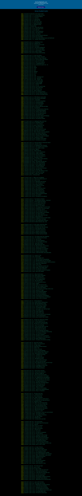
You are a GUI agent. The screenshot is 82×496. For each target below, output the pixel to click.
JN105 (22, 156)
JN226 (22, 327)
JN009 (22, 24)
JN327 (22, 471)
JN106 (22, 157)
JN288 (22, 414)
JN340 (22, 490)
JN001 (22, 13)
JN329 (22, 473)
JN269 (22, 388)
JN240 (22, 347)
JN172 (22, 249)
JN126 (22, 185)
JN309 (22, 444)
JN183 (22, 266)
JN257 (22, 372)
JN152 (22, 221)
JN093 (22, 138)
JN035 (22, 58)
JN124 (22, 182)
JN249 (22, 359)
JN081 (22, 122)
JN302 (22, 435)
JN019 (22, 35)
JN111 (22, 164)
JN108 (22, 160)
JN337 (22, 486)
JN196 (22, 284)
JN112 (22, 165)
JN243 (22, 351)
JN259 (22, 374)
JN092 (22, 137)
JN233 (22, 337)
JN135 (22, 199)
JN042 (22, 67)
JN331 (22, 476)
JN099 (22, 148)
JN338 (22, 487)
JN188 (22, 274)
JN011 (22, 27)
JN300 (22, 432)
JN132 (22, 193)
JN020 (22, 36)
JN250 (22, 361)
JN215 (22, 311)
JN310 (22, 447)
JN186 (22, 270)
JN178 (22, 259)
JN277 (22, 400)
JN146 (22, 213)
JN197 (22, 286)
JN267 (22, 385)
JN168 (22, 244)
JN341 (22, 491)
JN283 (22, 408)
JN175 (22, 255)
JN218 (22, 315)
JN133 (22, 195)
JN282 (22, 406)
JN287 (22, 413)
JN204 (22, 295)
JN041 (22, 66)
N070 (22, 106)
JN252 (22, 363)
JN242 (22, 350)
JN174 (22, 252)
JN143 (22, 209)
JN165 (22, 240)
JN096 (22, 144)
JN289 (22, 416)
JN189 (22, 275)
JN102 (22, 152)
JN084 (22, 126)
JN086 (22, 129)
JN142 (22, 208)
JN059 (22, 90)
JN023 (22, 42)
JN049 (22, 76)
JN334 (22, 482)
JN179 (22, 260)
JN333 (22, 479)
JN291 (22, 418)
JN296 (22, 427)
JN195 (22, 283)
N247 (22, 357)
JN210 (22, 304)
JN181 (22, 263)
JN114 (22, 168)
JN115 (22, 169)
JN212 (22, 307)
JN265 (22, 382)
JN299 (22, 431)
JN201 (22, 291)
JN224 (22, 325)
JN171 (22, 248)
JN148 (22, 216)
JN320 (22, 460)
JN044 (22, 70)
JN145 (22, 212)
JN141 (22, 207)
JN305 (22, 439)
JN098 (22, 146)
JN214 (22, 310)
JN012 (22, 28)
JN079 (22, 118)
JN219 (22, 317)
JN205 (22, 296)
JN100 (22, 149)
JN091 (22, 135)
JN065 (22, 99)
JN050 (22, 78)
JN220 (22, 319)
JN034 (22, 56)
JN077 (22, 115)
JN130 (22, 190)
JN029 (22, 50)
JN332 (22, 478)
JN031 (22, 52)
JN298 (22, 429)
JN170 (22, 247)
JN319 (22, 459)
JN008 (22, 23)
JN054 (22, 83)
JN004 (22, 17)
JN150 (22, 219)
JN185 (22, 268)
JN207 (22, 300)
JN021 (22, 38)
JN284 (22, 409)
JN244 (22, 353)
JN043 (22, 68)
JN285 (22, 410)
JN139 (22, 204)
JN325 (22, 468)
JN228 (22, 330)
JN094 (22, 140)
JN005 (22, 19)
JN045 (22, 71)
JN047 (22, 74)
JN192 (22, 279)
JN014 (22, 31)
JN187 (22, 271)
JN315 (22, 453)
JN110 (22, 162)
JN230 (22, 333)
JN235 (22, 339)
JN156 (22, 227)
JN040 (22, 64)
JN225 (22, 326)
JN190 (22, 276)
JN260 (22, 376)
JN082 (22, 123)
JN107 (22, 158)
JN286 (22, 412)
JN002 (22, 15)
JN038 (22, 62)
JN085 (22, 127)
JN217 (22, 314)
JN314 (22, 452)
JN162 (22, 236)
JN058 (22, 89)
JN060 (22, 91)
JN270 (22, 389)
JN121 (22, 178)
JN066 (22, 101)
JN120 (22, 177)
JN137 (22, 201)
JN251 (22, 362)
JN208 (22, 302)
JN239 (22, 346)
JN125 (22, 184)
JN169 (22, 245)
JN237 (22, 343)
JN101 (22, 150)
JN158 (22, 229)
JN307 (22, 441)
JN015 (22, 32)
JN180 (22, 262)
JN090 (22, 134)
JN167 (22, 243)
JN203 (22, 294)
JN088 (22, 131)
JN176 (22, 256)
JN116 (22, 170)
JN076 (22, 114)
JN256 (22, 370)
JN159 (22, 231)
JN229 (22, 331)
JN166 (22, 241)
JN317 (22, 456)
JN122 (22, 180)
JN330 (22, 475)
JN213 (22, 309)
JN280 (22, 404)
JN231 (22, 334)
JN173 (22, 251)
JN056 (22, 86)
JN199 (22, 288)
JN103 (22, 153)
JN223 (22, 323)
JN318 (22, 457)
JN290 (22, 417)
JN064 (22, 98)
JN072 (22, 109)
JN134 (22, 196)
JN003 (22, 16)
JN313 (22, 451)
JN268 (22, 386)
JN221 (22, 321)
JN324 (22, 467)
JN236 (22, 342)
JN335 (22, 483)
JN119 (22, 174)
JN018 (22, 34)
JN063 (22, 97)
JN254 (22, 366)
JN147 (22, 215)
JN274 (22, 396)
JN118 (22, 173)
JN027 (22, 47)
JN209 (22, 303)
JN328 (22, 472)
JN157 (22, 228)
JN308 (22, 443)
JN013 (22, 30)
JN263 (22, 380)
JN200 (22, 290)
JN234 (22, 338)
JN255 (22, 368)
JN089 (22, 133)
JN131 (22, 192)
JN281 (22, 405)
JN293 (22, 423)
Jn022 (22, 39)
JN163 (22, 237)
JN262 (22, 378)
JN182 (22, 264)
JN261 (22, 377)
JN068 (22, 103)
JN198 (22, 287)
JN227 (22, 329)
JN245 (22, 354)
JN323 (22, 465)
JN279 (22, 402)
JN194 (22, 282)
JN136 (22, 200)
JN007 (22, 21)
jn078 (22, 117)
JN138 (22, 203)
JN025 (22, 44)
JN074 (22, 111)
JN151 (22, 220)
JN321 (22, 461)
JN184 (22, 267)
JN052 (22, 80)
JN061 (22, 93)
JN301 (22, 433)
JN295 (22, 425)
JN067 (22, 102)
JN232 (22, 335)
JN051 (22, 79)
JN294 (22, 424)
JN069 (22, 105)
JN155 (22, 225)
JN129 (22, 189)
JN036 (22, 59)
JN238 (22, 345)
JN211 (22, 306)
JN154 (22, 224)
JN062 (22, 94)
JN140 (22, 205)
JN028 (22, 48)
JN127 (22, 186)
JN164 (22, 239)
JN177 (22, 258)
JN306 (22, 440)
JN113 (22, 166)
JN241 (22, 349)
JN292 (22, 421)
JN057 (22, 87)
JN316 (22, 455)
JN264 (22, 381)
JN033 (22, 55)
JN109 (22, 161)
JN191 (22, 278)
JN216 (22, 313)
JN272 (22, 393)
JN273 (22, 394)
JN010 (22, 26)
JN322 (22, 463)
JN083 (22, 125)
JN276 (22, 398)
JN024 (22, 43)
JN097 (22, 145)
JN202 (22, 292)
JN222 (22, 322)
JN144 (22, 211)
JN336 (22, 484)
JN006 (22, 20)
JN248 (22, 358)
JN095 (22, 142)
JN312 (22, 449)
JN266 (22, 384)
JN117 (22, 172)
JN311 (22, 448)
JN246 (22, 355)
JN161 (22, 233)
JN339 (22, 488)
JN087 (22, 130)
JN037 (22, 60)
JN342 (22, 492)
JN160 (22, 232)
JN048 (22, 75)
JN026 (22, 46)
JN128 (22, 188)
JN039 (22, 63)
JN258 (22, 373)
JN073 (22, 110)
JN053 (22, 82)
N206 (22, 298)
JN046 (22, 72)
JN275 (22, 397)
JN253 (22, 365)
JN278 (22, 401)
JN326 (22, 469)
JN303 (22, 436)
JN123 (22, 181)
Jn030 (22, 51)
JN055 (22, 85)
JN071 (22, 107)
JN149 (22, 217)
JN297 (22, 428)
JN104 (22, 154)
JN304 (22, 437)
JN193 (22, 280)
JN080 (22, 121)
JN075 (22, 113)
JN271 (22, 390)
